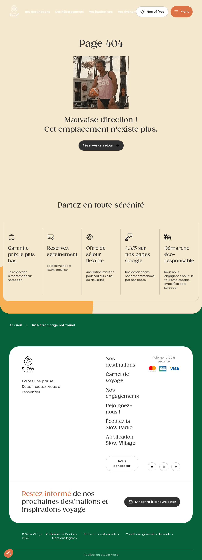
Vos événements (130, 12)
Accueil (15, 325)
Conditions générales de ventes (149, 534)
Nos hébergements (69, 12)
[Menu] (182, 11)
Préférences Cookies (61, 534)
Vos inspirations (101, 12)
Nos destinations (38, 12)
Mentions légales (64, 538)
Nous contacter (121, 463)
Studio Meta (109, 555)
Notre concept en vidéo (101, 534)
